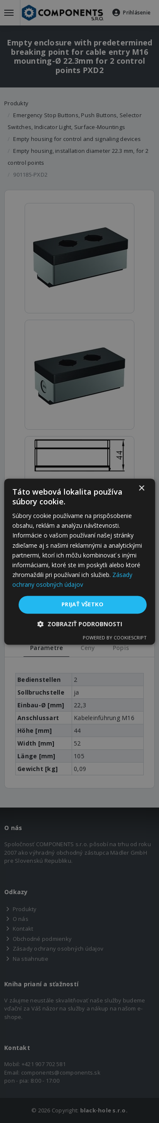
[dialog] (79, 561)
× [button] (141, 488)
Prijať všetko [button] (82, 604)
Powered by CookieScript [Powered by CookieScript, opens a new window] (115, 637)
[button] (79, 624)
